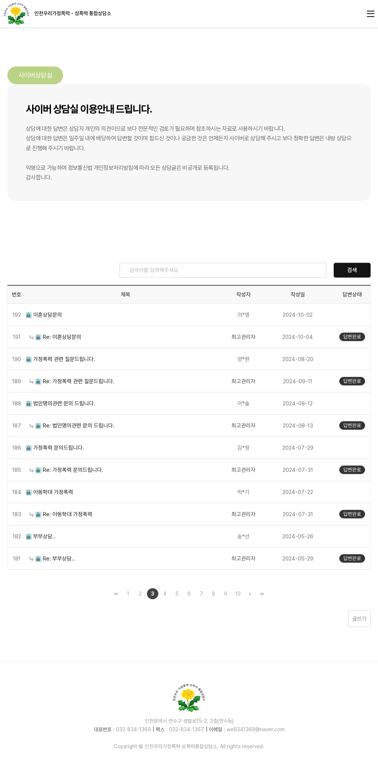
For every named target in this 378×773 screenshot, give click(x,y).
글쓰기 (359, 635)
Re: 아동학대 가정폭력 (61, 530)
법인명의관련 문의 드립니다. (60, 420)
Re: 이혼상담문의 (55, 353)
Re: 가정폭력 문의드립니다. (66, 486)
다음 (250, 610)
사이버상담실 (35, 75)
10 (238, 610)
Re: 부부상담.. (52, 575)
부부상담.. (40, 553)
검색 (352, 286)
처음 (115, 610)
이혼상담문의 (44, 331)
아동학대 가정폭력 (49, 508)
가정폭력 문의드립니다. (55, 464)
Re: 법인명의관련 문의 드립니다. (72, 442)
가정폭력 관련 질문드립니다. (60, 375)
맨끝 (262, 610)
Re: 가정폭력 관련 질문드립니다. (72, 397)
